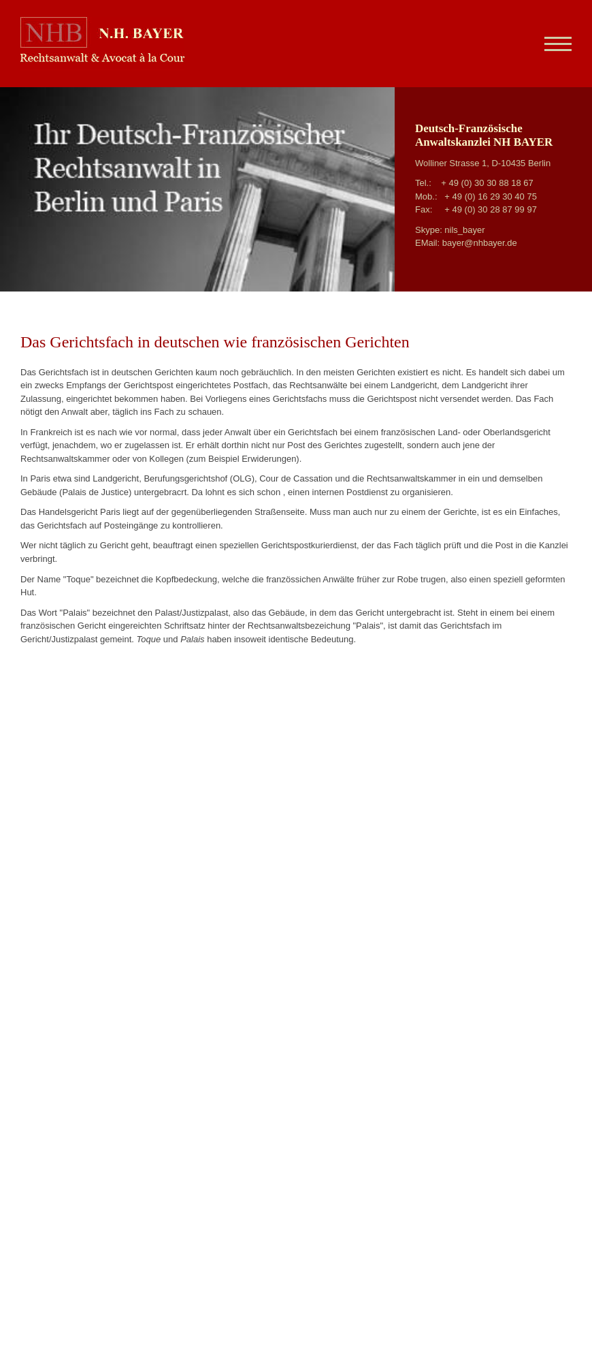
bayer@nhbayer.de (479, 243)
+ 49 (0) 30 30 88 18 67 (487, 183)
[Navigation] (553, 44)
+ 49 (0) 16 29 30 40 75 (490, 196)
